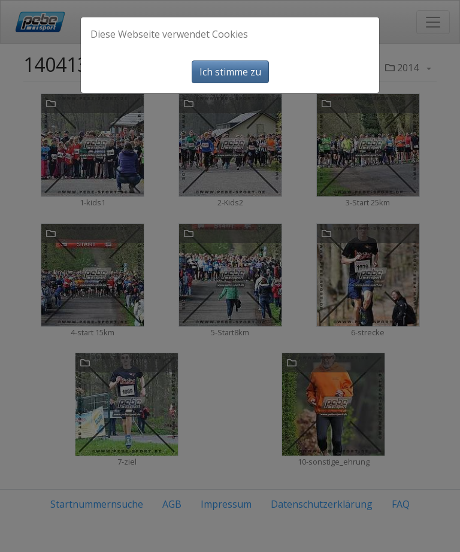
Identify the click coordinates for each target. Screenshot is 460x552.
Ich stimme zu (230, 71)
